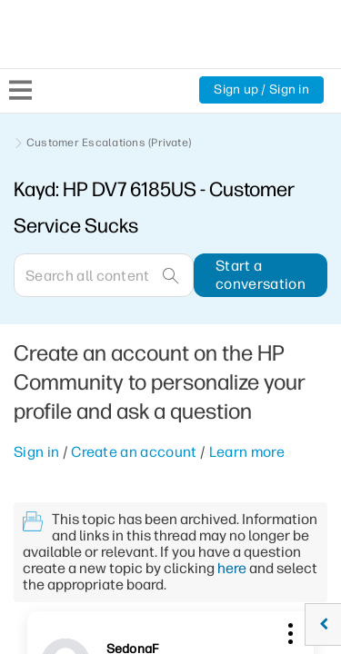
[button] (288, 630)
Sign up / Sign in (261, 89)
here (231, 568)
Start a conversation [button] (261, 274)
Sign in (36, 452)
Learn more (247, 452)
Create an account (133, 452)
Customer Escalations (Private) (108, 142)
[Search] (104, 275)
